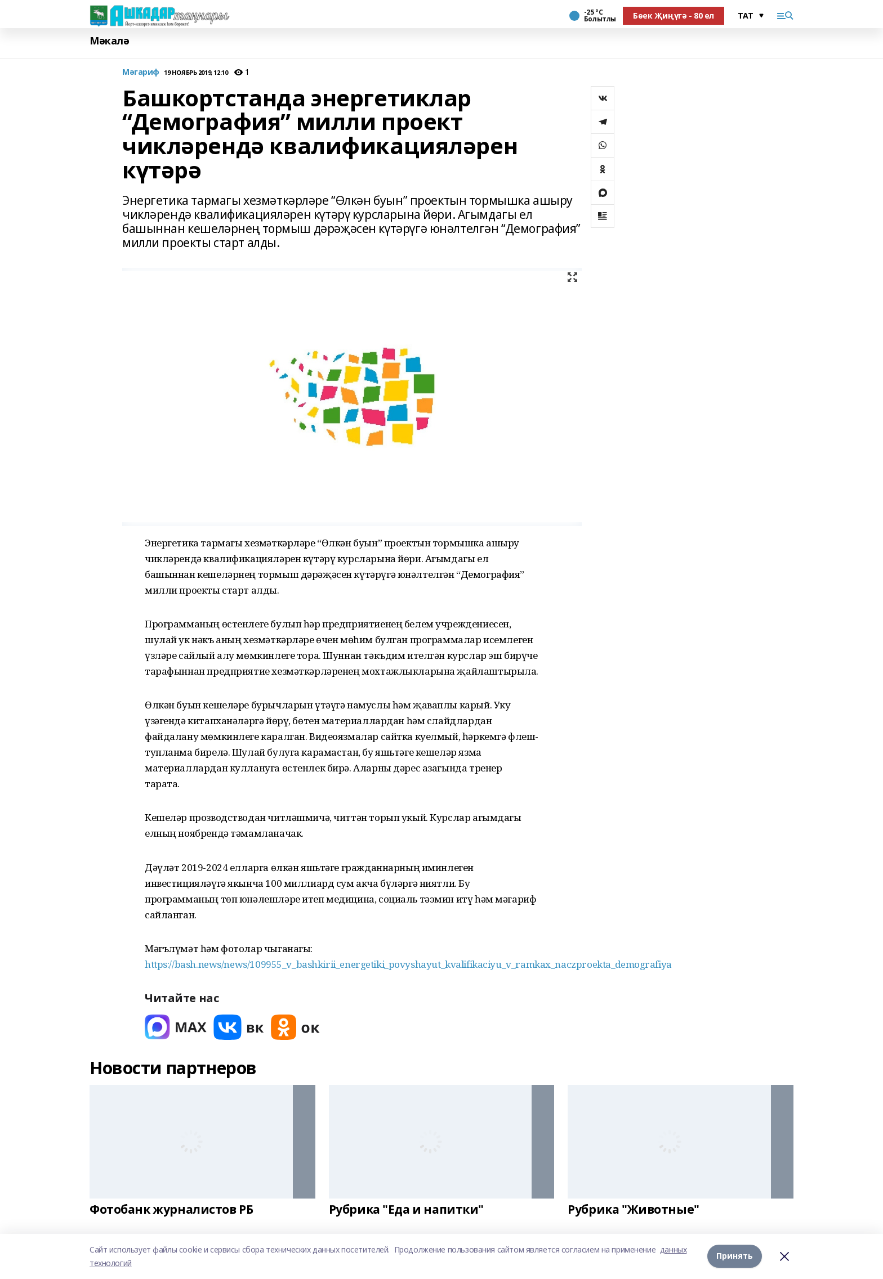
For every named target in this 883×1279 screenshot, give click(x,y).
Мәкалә (109, 41)
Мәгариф (140, 72)
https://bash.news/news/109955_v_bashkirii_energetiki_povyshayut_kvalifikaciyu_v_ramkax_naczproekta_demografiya (408, 964)
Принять (734, 1256)
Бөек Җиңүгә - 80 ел (673, 15)
